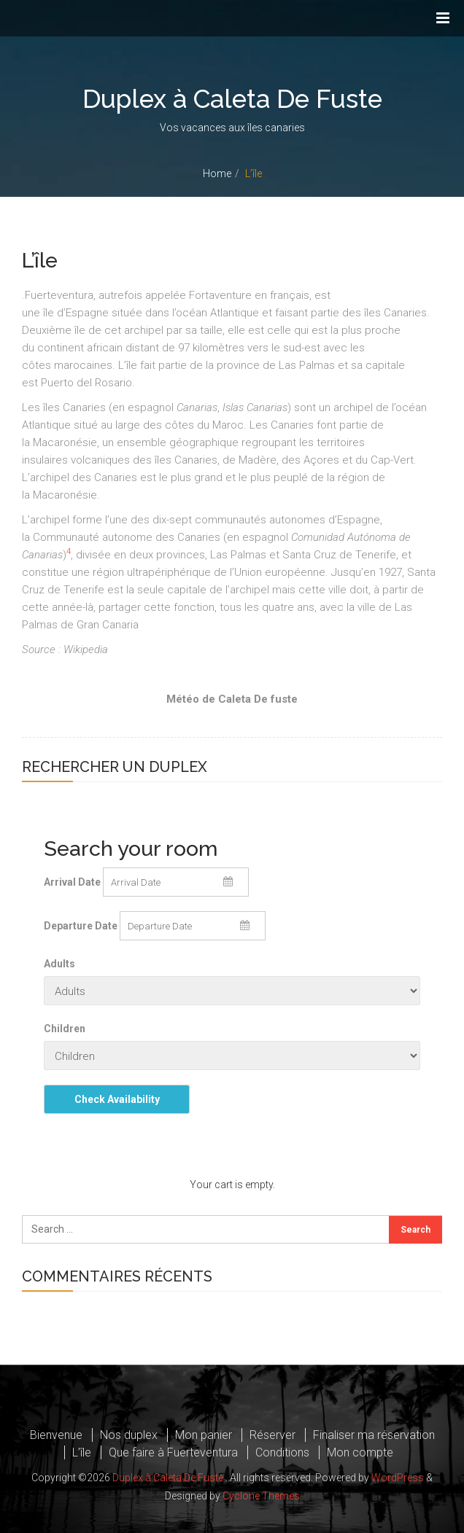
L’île (81, 1452)
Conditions (282, 1452)
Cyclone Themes (261, 1495)
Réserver (272, 1435)
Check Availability (117, 1099)
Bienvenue (56, 1435)
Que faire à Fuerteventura (173, 1452)
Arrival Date (72, 882)
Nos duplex (129, 1435)
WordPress (397, 1477)
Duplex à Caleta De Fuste (232, 99)
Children (64, 1028)
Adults (59, 964)
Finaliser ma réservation (374, 1435)
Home (217, 173)
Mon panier (203, 1435)
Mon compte (360, 1452)
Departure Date (80, 926)
